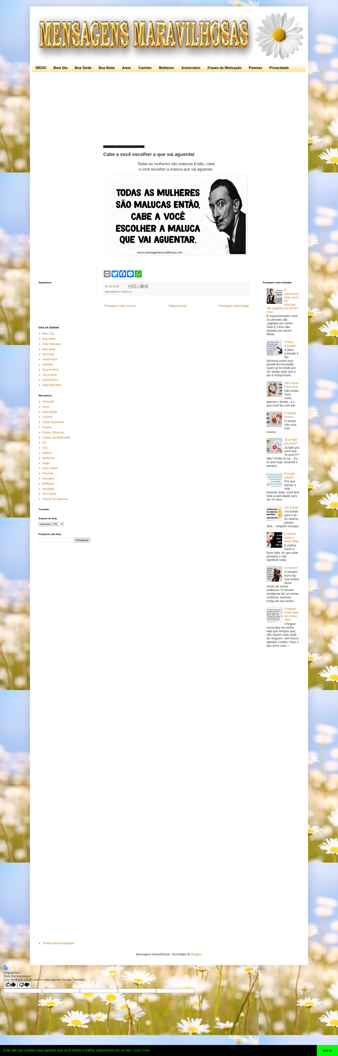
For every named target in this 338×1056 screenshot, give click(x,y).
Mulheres (166, 68)
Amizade (48, 401)
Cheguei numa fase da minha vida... (291, 614)
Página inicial (177, 306)
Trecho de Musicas (55, 499)
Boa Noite (107, 68)
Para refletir (50, 468)
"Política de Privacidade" (58, 943)
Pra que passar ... (290, 475)
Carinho (144, 68)
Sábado (47, 364)
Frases (47, 427)
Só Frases (49, 494)
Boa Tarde (83, 68)
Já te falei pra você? (290, 441)
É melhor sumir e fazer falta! (291, 537)
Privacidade (279, 68)
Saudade (48, 489)
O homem (290, 568)
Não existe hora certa (291, 384)
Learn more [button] (141, 1050)
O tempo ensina (290, 415)
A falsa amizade (290, 343)
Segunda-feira (51, 385)
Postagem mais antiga (234, 306)
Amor (126, 68)
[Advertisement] (168, 108)
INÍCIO (41, 68)
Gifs (45, 447)
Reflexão (48, 483)
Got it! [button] (327, 1050)
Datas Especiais (53, 422)
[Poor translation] (24, 985)
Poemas (255, 68)
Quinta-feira (50, 379)
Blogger (196, 954)
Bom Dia (60, 68)
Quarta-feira (50, 369)
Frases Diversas (53, 432)
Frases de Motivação (224, 68)
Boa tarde (49, 349)
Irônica (47, 453)
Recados (48, 478)
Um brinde (291, 507)
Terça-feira (49, 375)
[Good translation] (10, 985)
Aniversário (190, 68)
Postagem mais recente (120, 306)
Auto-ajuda (49, 412)
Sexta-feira (49, 359)
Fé (44, 442)
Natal (46, 463)
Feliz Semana (51, 344)
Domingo (48, 354)
